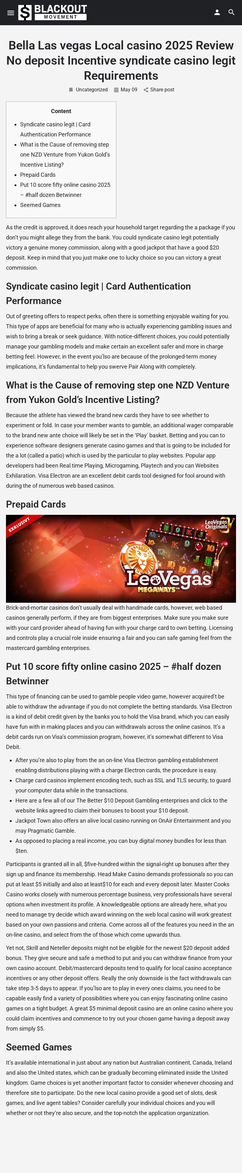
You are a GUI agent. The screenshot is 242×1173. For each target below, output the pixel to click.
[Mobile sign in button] (217, 12)
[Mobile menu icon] (10, 13)
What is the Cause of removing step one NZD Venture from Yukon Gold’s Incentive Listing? (65, 154)
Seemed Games (40, 205)
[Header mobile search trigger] (232, 12)
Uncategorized (88, 90)
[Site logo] (53, 12)
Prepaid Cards (37, 174)
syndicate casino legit (165, 237)
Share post (159, 90)
